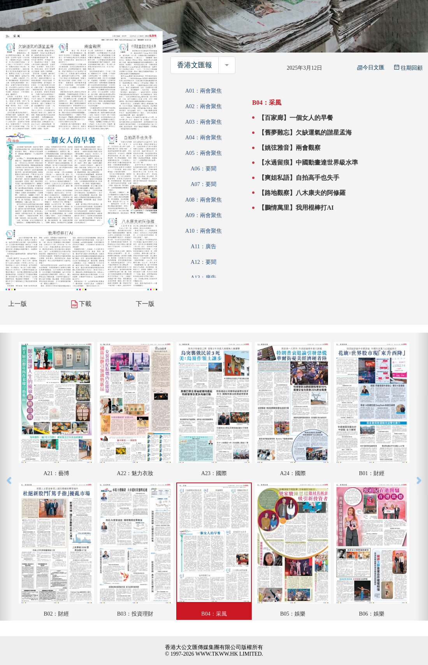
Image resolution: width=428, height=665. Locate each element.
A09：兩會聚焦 (203, 215)
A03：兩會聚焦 (203, 122)
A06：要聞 (203, 169)
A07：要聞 (203, 184)
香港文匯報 (194, 65)
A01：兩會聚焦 (203, 91)
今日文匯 (370, 67)
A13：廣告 (203, 278)
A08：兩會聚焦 (203, 200)
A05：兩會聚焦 (203, 153)
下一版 (145, 303)
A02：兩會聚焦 (203, 106)
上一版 (17, 303)
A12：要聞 (203, 262)
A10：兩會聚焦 (203, 231)
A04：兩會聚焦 (203, 137)
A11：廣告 (203, 246)
